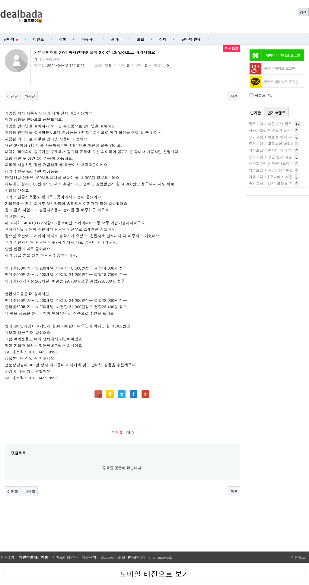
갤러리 (116, 39)
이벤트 (38, 39)
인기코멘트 (276, 112)
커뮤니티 (88, 39)
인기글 (255, 112)
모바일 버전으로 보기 (154, 574)
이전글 (12, 96)
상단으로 (298, 557)
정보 (62, 39)
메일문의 (89, 557)
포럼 (140, 39)
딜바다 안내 (191, 39)
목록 (234, 96)
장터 (163, 39)
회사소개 (7, 557)
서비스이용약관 (65, 557)
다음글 (29, 96)
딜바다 (10, 39)
